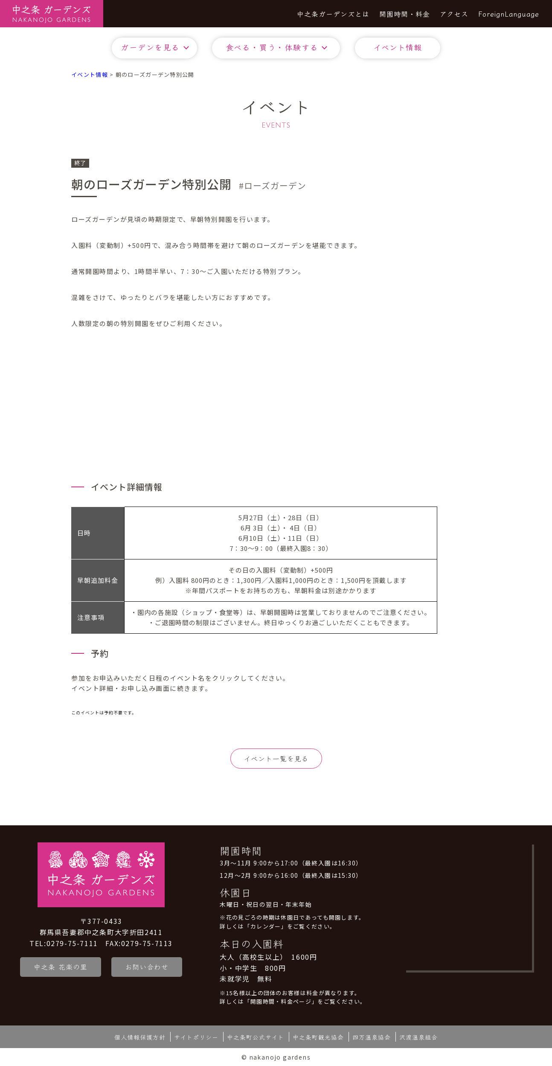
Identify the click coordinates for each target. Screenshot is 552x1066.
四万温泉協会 (371, 1036)
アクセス (454, 14)
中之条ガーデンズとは (333, 14)
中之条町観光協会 (318, 1036)
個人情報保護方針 (140, 1036)
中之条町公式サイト (255, 1036)
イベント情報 (397, 46)
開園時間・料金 (404, 14)
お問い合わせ (147, 966)
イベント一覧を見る (276, 758)
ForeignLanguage (508, 14)
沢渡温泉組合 (418, 1036)
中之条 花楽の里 (60, 966)
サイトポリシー (196, 1036)
